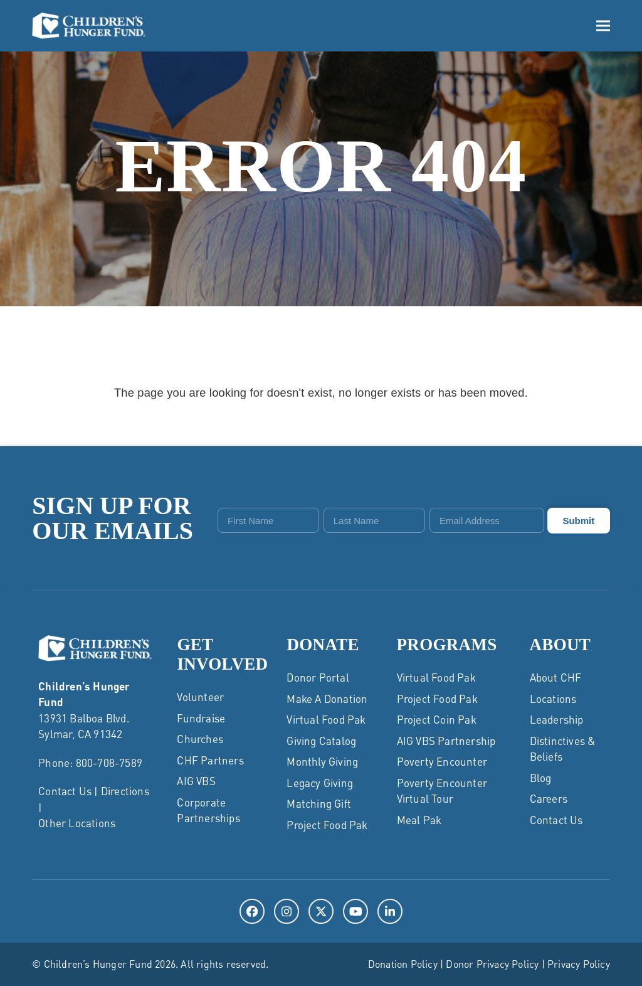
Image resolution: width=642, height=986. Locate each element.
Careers (548, 798)
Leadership (557, 719)
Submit (578, 520)
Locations (553, 698)
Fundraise (201, 718)
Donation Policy (403, 963)
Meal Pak (419, 820)
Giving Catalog (321, 741)
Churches (200, 739)
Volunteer (200, 697)
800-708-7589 (109, 762)
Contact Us (65, 791)
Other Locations (76, 823)
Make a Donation (327, 698)
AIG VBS (196, 781)
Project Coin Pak (436, 719)
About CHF (556, 677)
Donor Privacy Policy (492, 963)
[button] (603, 25)
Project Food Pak (327, 825)
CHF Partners (210, 760)
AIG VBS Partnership (446, 741)
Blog (541, 778)
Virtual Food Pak (326, 719)
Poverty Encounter (442, 761)
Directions (125, 791)
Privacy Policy (578, 963)
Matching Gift (319, 803)
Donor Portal (318, 677)
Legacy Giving (320, 783)
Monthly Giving (322, 761)
